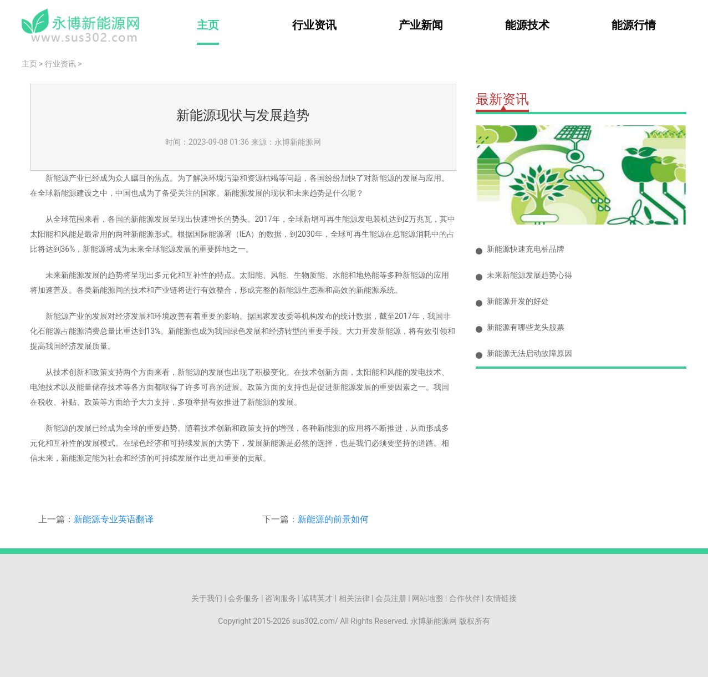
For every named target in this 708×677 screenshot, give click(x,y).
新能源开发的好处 (518, 301)
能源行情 (634, 25)
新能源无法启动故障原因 (529, 353)
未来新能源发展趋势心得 (529, 275)
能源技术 (527, 25)
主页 (208, 25)
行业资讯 (314, 25)
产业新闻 (421, 25)
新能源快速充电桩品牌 (525, 249)
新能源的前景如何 (333, 519)
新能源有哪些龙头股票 (525, 327)
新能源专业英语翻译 (114, 519)
